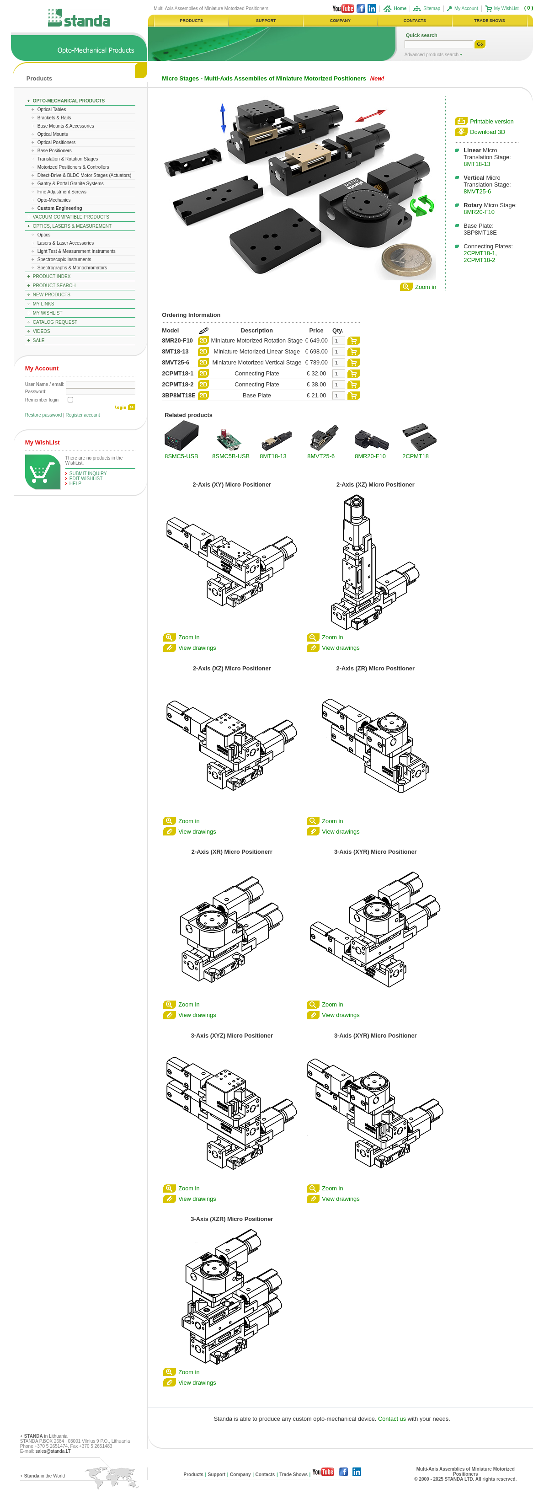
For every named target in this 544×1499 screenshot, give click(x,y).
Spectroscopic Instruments (64, 259)
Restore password (43, 415)
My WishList (506, 8)
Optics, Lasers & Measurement (72, 226)
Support (216, 1474)
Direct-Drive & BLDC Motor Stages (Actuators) (84, 175)
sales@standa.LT (53, 1451)
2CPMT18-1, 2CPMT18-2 (480, 256)
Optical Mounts (52, 134)
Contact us (392, 1418)
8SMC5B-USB (231, 456)
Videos (41, 331)
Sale (39, 340)
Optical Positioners (56, 142)
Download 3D (487, 131)
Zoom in (425, 287)
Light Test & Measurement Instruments (76, 251)
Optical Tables (51, 109)
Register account (83, 415)
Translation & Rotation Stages (67, 158)
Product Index (52, 276)
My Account (466, 8)
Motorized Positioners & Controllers (73, 167)
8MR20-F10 (479, 212)
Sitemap (431, 8)
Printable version (491, 121)
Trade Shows (293, 1474)
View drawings (197, 647)
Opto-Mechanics (54, 200)
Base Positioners (54, 150)
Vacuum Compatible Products (71, 216)
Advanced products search (432, 54)
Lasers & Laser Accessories (65, 243)
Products (39, 78)
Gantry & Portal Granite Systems (70, 183)
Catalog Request (55, 322)
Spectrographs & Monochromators (72, 267)
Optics (43, 234)
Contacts (265, 1474)
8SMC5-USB (181, 456)
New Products (51, 294)
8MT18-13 (477, 164)
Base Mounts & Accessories (65, 125)
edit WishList (86, 478)
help (75, 483)
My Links (43, 303)
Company (240, 1474)
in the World (44, 1475)
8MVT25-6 (477, 191)
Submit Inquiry (88, 473)
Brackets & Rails (54, 117)
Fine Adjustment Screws (61, 191)
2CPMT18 (415, 456)
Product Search (54, 285)
